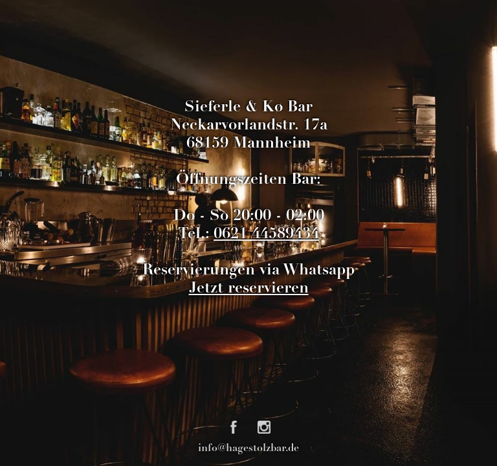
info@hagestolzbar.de (248, 448)
